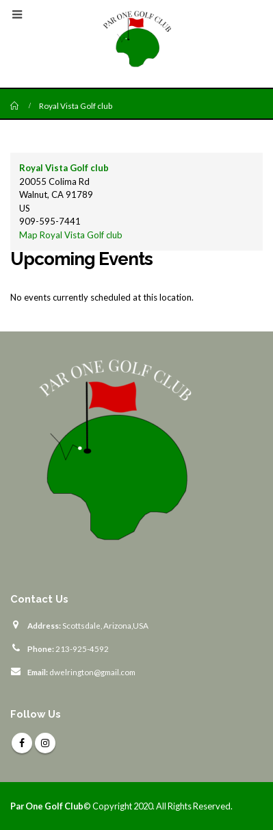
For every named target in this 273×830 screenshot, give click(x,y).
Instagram (45, 743)
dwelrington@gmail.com (92, 672)
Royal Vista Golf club (64, 167)
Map (70, 234)
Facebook (22, 743)
